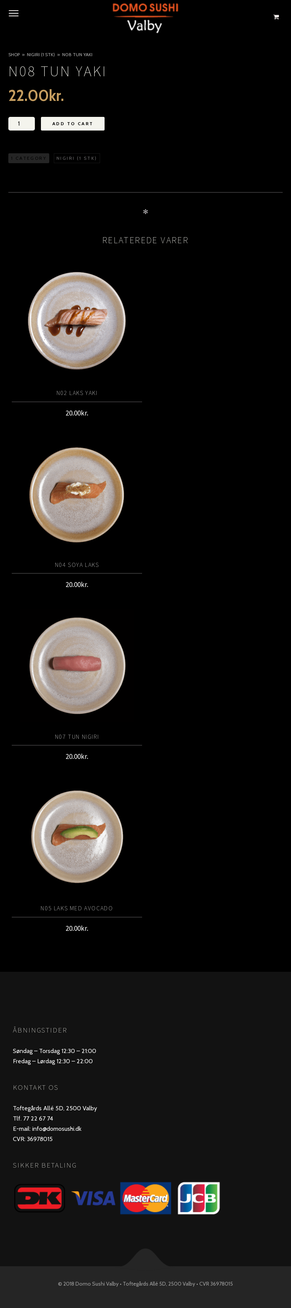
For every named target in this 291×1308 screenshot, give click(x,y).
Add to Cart (72, 123)
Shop (14, 54)
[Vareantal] (21, 124)
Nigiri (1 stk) (41, 54)
